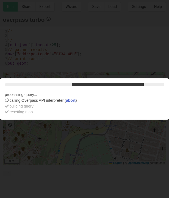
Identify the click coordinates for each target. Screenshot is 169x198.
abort (71, 100)
